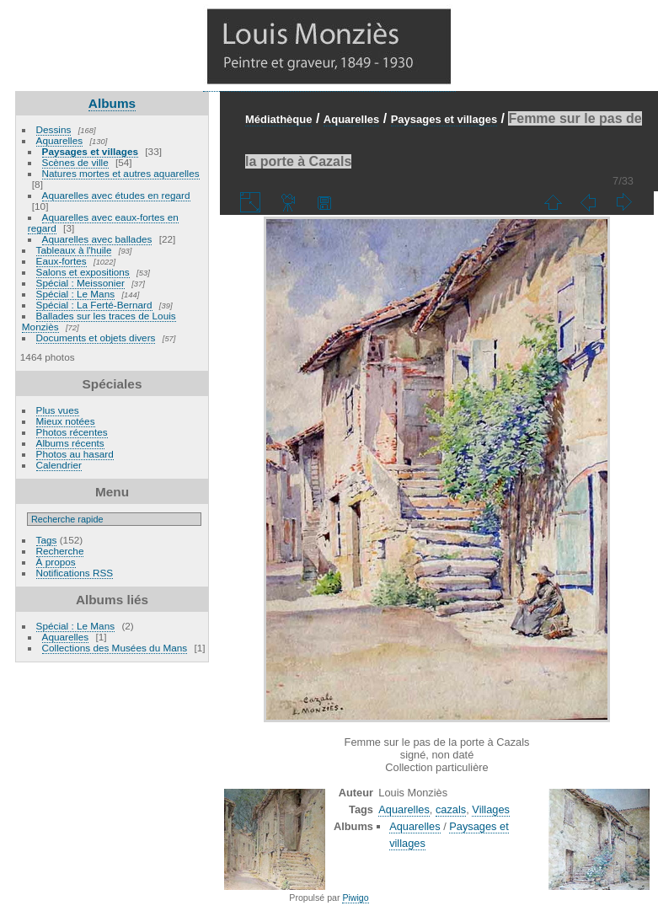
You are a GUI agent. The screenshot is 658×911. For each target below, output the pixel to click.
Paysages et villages (90, 151)
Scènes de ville (75, 162)
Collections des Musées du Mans (115, 647)
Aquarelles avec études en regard (116, 195)
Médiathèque (278, 119)
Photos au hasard (75, 453)
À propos (56, 561)
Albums (112, 103)
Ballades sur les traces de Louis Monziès (99, 321)
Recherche (60, 550)
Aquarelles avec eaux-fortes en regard (103, 222)
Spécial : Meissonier (80, 282)
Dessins (54, 129)
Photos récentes (72, 431)
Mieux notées (65, 420)
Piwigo (355, 897)
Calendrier (59, 464)
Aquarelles (59, 140)
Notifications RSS (75, 572)
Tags (46, 539)
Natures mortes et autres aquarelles (121, 173)
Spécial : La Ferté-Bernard (94, 304)
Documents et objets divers (96, 337)
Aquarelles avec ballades (97, 238)
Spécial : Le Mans (75, 293)
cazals (451, 809)
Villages (491, 809)
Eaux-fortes (61, 260)
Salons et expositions (83, 271)
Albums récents (70, 442)
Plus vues (57, 410)
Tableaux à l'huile (74, 249)
